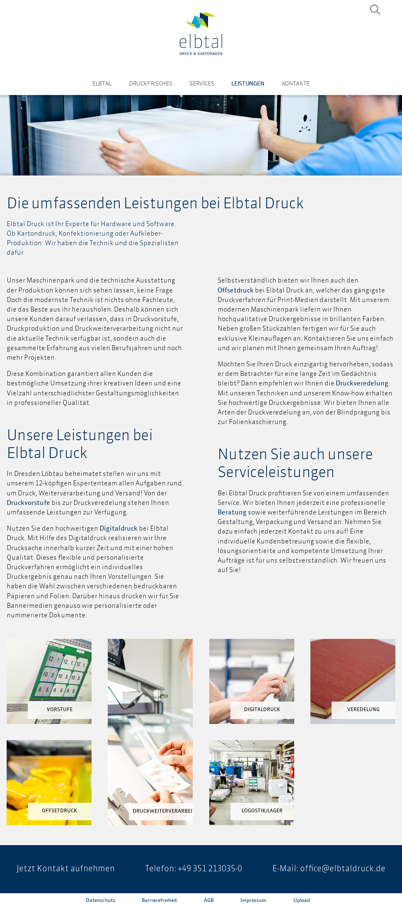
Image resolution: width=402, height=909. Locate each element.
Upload (301, 900)
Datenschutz (100, 900)
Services (201, 84)
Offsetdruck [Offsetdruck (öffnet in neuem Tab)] (236, 291)
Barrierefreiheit (159, 900)
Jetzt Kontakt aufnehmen (66, 869)
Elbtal (101, 84)
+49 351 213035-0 (210, 869)
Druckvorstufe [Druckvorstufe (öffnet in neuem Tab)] (28, 503)
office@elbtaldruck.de (342, 869)
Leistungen (247, 84)
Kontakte (296, 84)
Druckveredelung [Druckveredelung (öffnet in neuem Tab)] (362, 383)
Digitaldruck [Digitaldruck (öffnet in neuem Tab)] (118, 529)
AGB (209, 900)
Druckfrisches (150, 84)
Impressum (253, 900)
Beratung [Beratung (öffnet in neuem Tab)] (232, 512)
